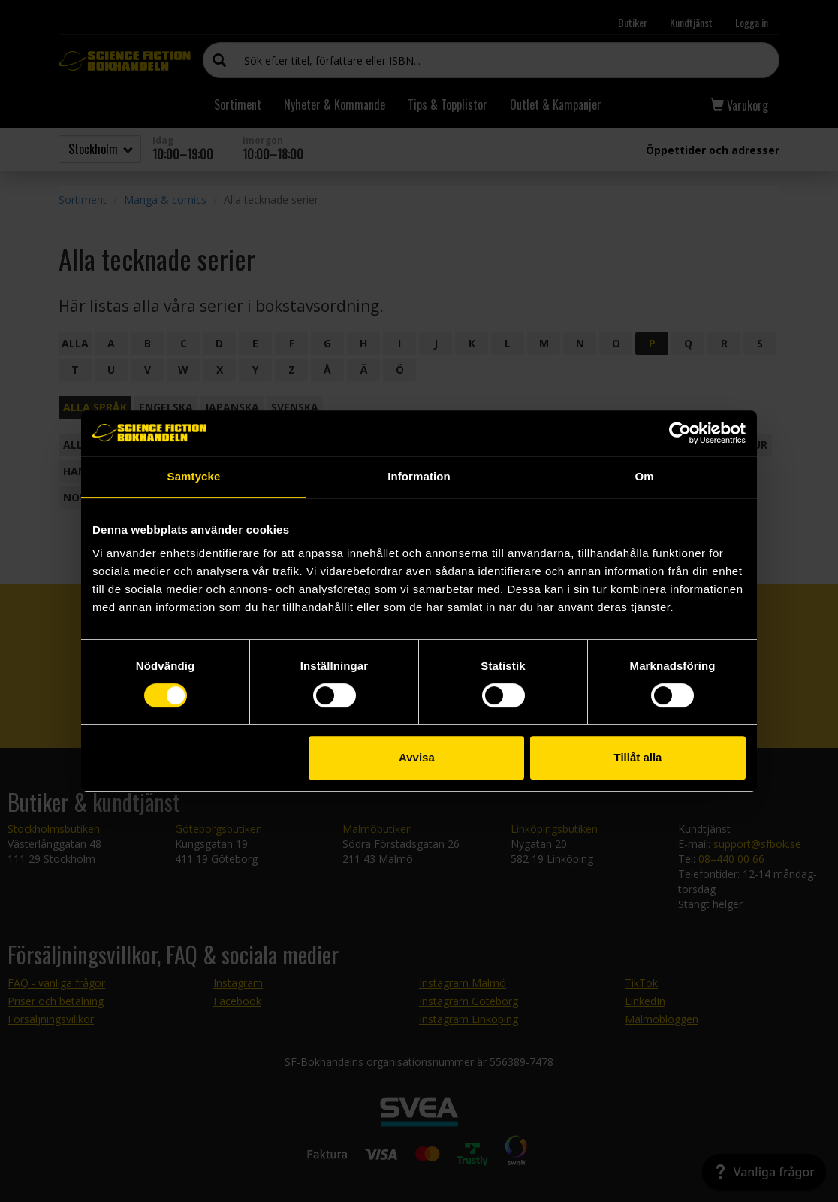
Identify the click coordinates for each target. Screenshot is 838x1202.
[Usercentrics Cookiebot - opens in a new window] (680, 433)
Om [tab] (644, 476)
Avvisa (417, 757)
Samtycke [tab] (194, 476)
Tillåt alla (637, 757)
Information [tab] (419, 476)
